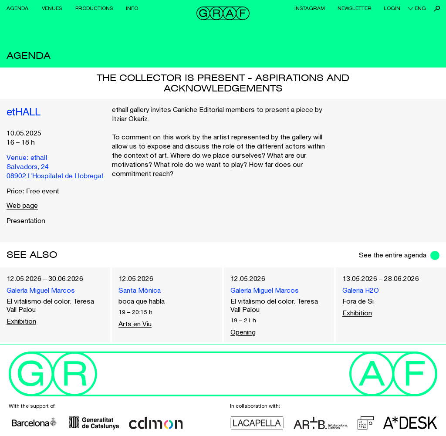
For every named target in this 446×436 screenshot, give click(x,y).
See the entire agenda (392, 255)
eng (420, 8)
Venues (52, 8)
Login (392, 8)
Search (437, 8)
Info (132, 8)
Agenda (17, 8)
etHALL (24, 113)
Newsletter (355, 8)
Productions (94, 8)
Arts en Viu (135, 324)
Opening (243, 332)
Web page (22, 206)
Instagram (309, 8)
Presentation (26, 221)
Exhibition (21, 321)
